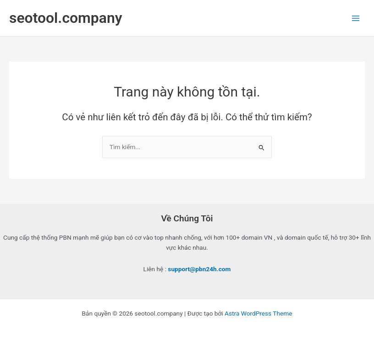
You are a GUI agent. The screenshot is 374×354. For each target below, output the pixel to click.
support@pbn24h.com (199, 269)
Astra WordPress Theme (258, 313)
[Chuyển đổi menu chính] (355, 18)
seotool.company (65, 18)
